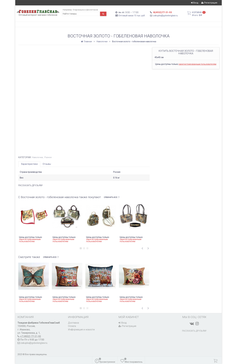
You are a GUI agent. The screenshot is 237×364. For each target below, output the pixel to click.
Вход (194, 3)
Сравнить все (112, 197)
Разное (48, 157)
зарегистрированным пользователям (197, 64)
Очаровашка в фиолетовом (85, 10)
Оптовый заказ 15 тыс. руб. (131, 15)
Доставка (73, 322)
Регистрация (209, 3)
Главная (86, 41)
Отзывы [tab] (47, 164)
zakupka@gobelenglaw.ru (165, 15)
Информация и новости (81, 329)
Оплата (72, 326)
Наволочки (102, 41)
